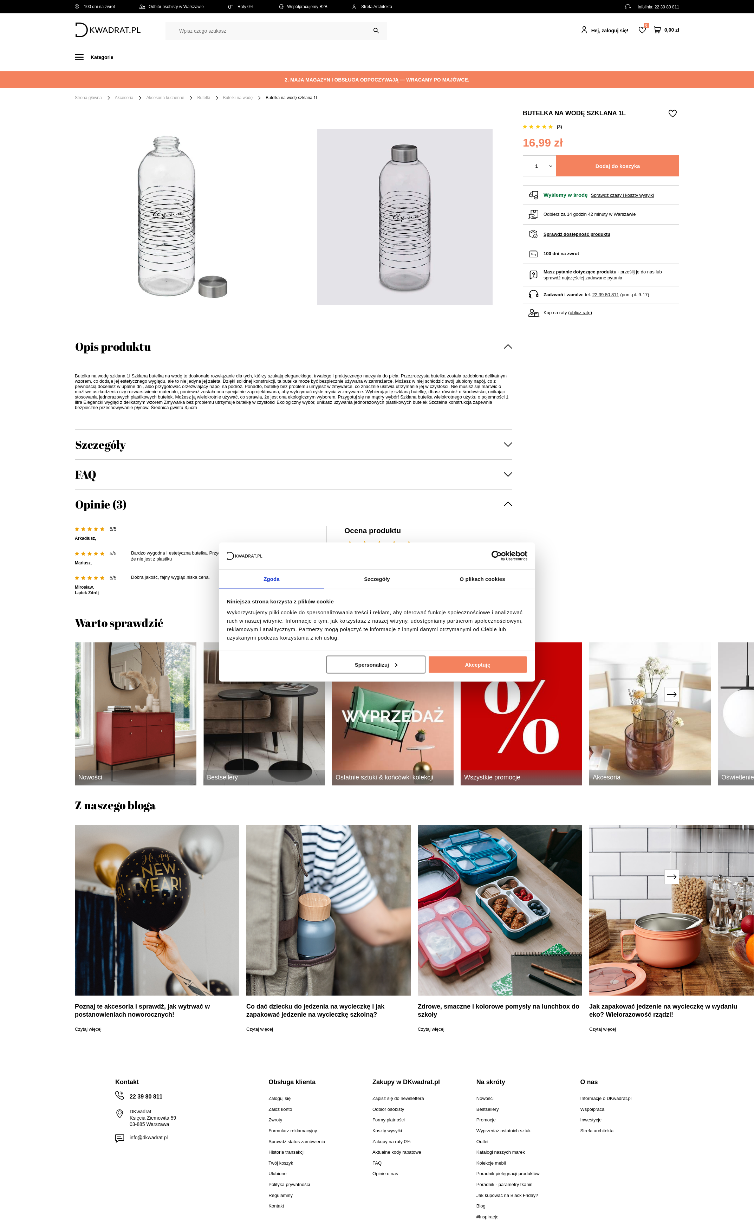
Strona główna (88, 97)
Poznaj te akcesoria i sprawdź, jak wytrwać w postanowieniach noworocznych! (142, 1010)
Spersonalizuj (376, 665)
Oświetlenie (452, 57)
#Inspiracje (562, 57)
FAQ (85, 474)
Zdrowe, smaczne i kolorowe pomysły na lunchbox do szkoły (498, 1010)
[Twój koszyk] (666, 30)
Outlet (488, 57)
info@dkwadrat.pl (149, 1137)
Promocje (522, 57)
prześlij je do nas (637, 271)
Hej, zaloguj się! (610, 30)
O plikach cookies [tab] (482, 579)
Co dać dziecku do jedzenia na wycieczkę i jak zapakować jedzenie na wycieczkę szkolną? (315, 1010)
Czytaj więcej (88, 1029)
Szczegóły (100, 444)
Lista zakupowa (646, 25)
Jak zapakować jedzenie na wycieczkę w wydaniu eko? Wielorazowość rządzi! (663, 1010)
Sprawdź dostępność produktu (577, 234)
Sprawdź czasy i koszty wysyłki (622, 195)
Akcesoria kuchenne (165, 97)
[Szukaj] (376, 31)
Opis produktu (113, 346)
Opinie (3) (100, 504)
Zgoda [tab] (272, 579)
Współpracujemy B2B (302, 6)
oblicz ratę (580, 312)
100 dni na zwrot (95, 6)
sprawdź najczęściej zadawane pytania (583, 277)
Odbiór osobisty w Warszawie (171, 6)
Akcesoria (124, 97)
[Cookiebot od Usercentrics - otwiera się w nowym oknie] (496, 555)
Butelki (203, 97)
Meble (129, 57)
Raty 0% (240, 6)
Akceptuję (477, 665)
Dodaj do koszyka (618, 166)
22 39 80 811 (667, 7)
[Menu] (98, 57)
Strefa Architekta (372, 6)
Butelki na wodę (238, 97)
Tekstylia (412, 57)
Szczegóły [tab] (377, 579)
